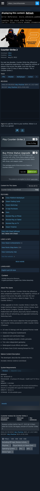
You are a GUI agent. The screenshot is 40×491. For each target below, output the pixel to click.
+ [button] (36, 78)
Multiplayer (21, 78)
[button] (20, 87)
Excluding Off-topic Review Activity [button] (14, 443)
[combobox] (21, 3)
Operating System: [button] (8, 450)
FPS (3, 78)
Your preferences (33, 420)
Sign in (3, 125)
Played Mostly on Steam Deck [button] (23, 447)
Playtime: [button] (5, 447)
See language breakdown (5, 420)
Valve (9, 54)
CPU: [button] (21, 450)
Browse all (33, 187)
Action (30, 78)
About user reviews (20, 420)
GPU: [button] (28, 450)
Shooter (11, 78)
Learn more (34, 180)
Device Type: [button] (6, 453)
